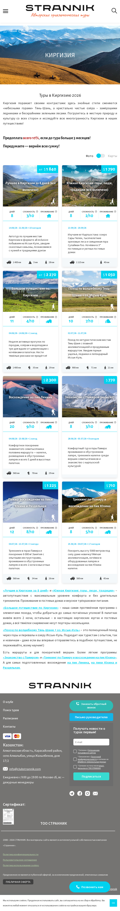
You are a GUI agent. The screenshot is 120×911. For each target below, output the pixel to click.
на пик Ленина (78, 662)
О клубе (8, 702)
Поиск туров (11, 710)
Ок (113, 902)
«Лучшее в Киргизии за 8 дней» (26, 590)
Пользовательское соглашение (20, 859)
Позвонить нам (92, 887)
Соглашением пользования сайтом (89, 751)
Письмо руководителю (91, 717)
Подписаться (91, 776)
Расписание (10, 718)
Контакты (9, 726)
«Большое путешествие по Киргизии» (31, 608)
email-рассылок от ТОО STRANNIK (91, 766)
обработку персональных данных (92, 761)
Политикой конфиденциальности (89, 757)
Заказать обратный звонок (91, 705)
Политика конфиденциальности (20, 854)
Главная (12, 31)
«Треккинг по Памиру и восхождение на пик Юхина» (79, 657)
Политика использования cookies (21, 865)
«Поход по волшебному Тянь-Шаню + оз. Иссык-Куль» (41, 630)
